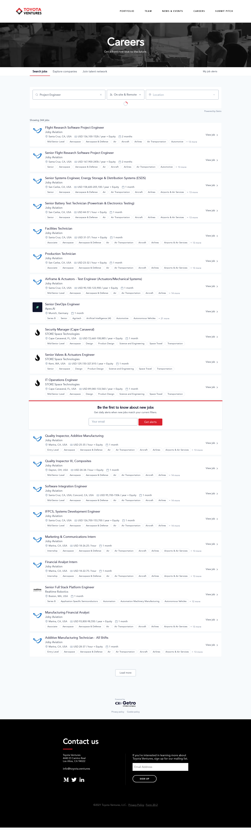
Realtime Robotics (56, 594)
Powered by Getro (212, 111)
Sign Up (144, 781)
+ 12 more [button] (195, 604)
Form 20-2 (152, 807)
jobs (40, 71)
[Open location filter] (214, 95)
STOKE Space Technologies (62, 334)
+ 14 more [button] (174, 293)
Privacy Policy (136, 807)
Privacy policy (117, 714)
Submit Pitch (224, 11)
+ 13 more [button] (191, 141)
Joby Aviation (54, 132)
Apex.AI (50, 308)
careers (199, 11)
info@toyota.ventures (76, 771)
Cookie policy (133, 714)
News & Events (172, 11)
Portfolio (127, 11)
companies (65, 71)
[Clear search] (101, 95)
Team (148, 11)
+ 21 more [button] (164, 318)
